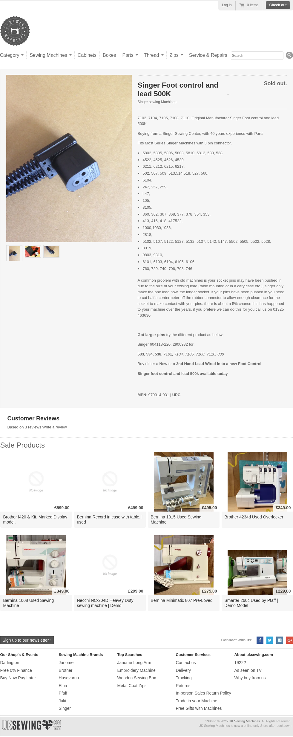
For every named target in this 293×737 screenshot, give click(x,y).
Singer (65, 708)
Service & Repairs (208, 55)
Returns (183, 685)
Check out (277, 5)
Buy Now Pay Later (18, 677)
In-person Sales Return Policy (203, 693)
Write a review (54, 427)
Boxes (109, 55)
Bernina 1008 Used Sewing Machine (28, 603)
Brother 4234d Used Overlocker (254, 517)
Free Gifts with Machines (199, 708)
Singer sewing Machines (157, 102)
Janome (66, 662)
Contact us (186, 662)
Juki (62, 700)
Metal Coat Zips (132, 685)
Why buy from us (250, 677)
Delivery (183, 670)
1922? (240, 662)
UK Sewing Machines (244, 721)
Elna (63, 685)
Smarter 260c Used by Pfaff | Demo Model (251, 603)
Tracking (184, 677)
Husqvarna (69, 677)
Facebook (260, 640)
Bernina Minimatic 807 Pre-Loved (182, 600)
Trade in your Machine (196, 700)
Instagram (279, 640)
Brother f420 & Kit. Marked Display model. (35, 519)
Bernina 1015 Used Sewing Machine (176, 519)
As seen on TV (248, 670)
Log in (227, 5)
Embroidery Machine (136, 670)
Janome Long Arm (134, 662)
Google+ (289, 640)
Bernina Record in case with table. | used (110, 519)
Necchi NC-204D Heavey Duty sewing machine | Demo (105, 603)
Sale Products (22, 445)
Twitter (269, 640)
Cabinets (87, 55)
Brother (66, 670)
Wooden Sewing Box (136, 677)
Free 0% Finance (16, 670)
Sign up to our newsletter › (27, 640)
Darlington (9, 662)
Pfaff (63, 693)
